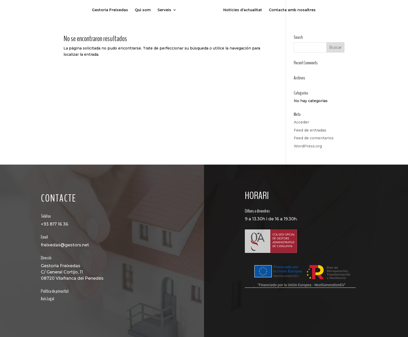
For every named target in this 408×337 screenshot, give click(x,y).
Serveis (164, 10)
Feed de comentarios (314, 138)
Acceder (301, 122)
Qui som (143, 10)
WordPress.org (308, 146)
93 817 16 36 (55, 224)
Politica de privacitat (55, 291)
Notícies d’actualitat (242, 10)
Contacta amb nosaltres (292, 10)
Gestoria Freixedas (110, 10)
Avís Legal (47, 299)
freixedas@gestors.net (65, 244)
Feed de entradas (310, 130)
